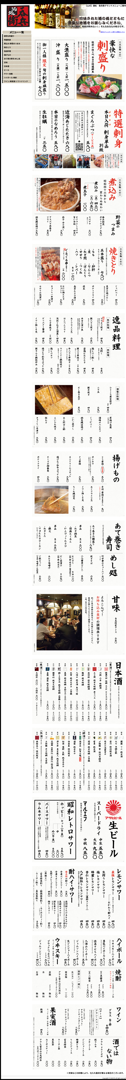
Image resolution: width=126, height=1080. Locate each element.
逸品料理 (7, 51)
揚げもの (7, 55)
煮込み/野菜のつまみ (12, 44)
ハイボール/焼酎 (10, 78)
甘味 (5, 62)
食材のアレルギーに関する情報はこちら (113, 32)
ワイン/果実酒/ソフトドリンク (16, 81)
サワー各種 (8, 74)
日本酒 (6, 66)
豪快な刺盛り (9, 36)
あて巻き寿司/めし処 (12, 59)
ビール (6, 70)
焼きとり (7, 47)
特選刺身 (7, 40)
